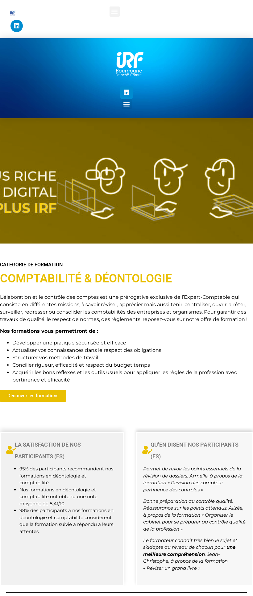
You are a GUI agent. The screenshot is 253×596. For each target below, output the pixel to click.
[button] (115, 11)
